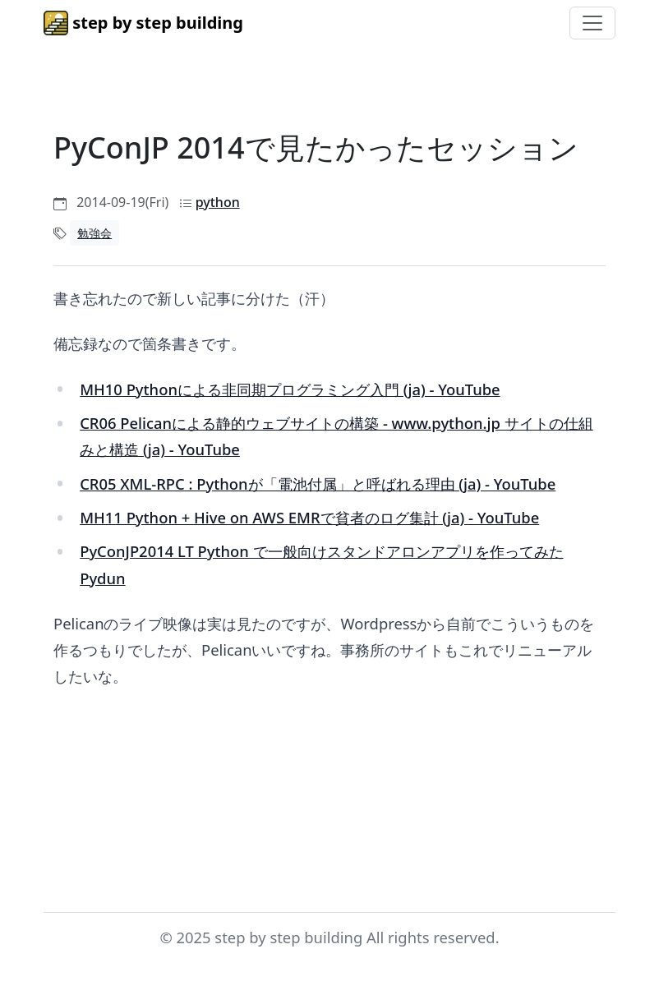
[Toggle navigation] (592, 23)
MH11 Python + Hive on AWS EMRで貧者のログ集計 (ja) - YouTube (309, 517)
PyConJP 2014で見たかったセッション (315, 147)
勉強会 (94, 233)
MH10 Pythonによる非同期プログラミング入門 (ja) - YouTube (290, 389)
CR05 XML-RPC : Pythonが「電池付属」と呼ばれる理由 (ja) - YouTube (317, 483)
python (218, 202)
